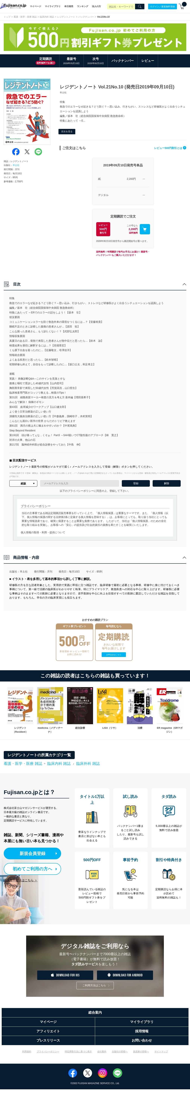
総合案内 (95, 1017)
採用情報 (142, 1036)
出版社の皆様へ (120, 1056)
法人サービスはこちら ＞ (20, 880)
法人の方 (96, 6)
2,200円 (131, 178)
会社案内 (101, 1056)
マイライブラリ (53, 6)
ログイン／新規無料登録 (162, 6)
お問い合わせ (142, 1045)
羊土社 (16, 165)
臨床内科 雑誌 (47, 17)
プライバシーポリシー (48, 1056)
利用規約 (26, 1056)
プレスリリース (48, 1045)
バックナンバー (86, 17)
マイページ (35, 6)
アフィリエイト (48, 1036)
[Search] (139, 6)
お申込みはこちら (113, 655)
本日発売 (68, 6)
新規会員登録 (37, 853)
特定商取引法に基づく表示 (78, 1056)
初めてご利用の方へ (33, 868)
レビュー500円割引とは (169, 147)
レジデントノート (66, 17)
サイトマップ (161, 1056)
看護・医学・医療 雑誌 (25, 17)
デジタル (103, 195)
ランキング (82, 6)
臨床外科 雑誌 (88, 763)
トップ (7, 17)
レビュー (147, 61)
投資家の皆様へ (141, 1056)
